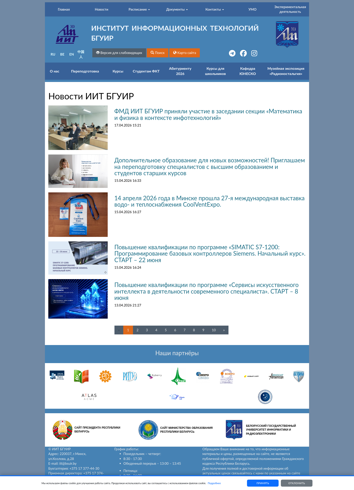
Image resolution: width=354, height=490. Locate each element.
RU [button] (53, 54)
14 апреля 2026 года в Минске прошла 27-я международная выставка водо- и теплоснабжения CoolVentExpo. (209, 201)
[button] (157, 52)
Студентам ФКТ (146, 71)
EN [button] (71, 54)
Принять (262, 483)
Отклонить (296, 483)
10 (214, 330)
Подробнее (214, 483)
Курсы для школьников (215, 71)
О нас (54, 71)
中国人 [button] (80, 54)
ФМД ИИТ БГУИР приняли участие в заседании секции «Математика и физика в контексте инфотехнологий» (208, 114)
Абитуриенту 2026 (180, 71)
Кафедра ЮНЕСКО (248, 71)
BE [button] (62, 54)
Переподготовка (85, 71)
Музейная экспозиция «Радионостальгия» (286, 71)
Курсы (118, 71)
